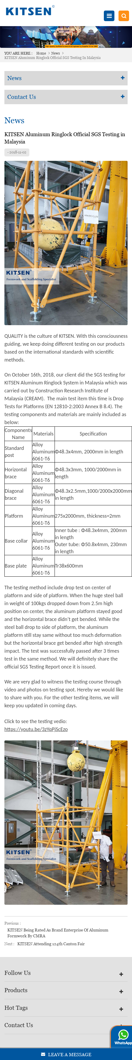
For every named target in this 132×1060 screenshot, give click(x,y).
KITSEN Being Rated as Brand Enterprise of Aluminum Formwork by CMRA (57, 933)
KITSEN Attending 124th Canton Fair (51, 943)
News (55, 53)
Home (41, 53)
